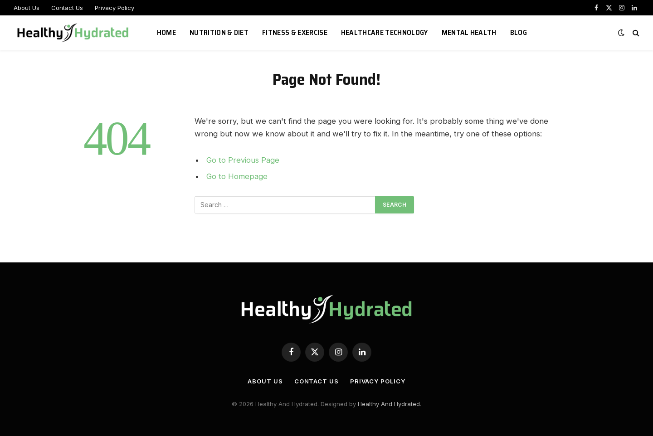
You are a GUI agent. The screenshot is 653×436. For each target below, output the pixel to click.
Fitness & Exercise (294, 32)
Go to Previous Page (242, 160)
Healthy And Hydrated (389, 403)
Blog (518, 32)
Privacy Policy (114, 7)
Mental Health (469, 32)
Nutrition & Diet (219, 32)
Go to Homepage (237, 176)
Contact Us (67, 7)
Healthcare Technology (384, 32)
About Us (26, 7)
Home (166, 32)
